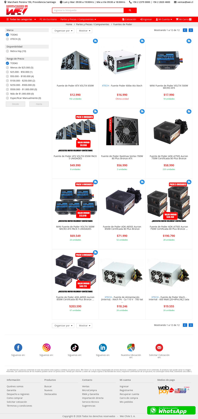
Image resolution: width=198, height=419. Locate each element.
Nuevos (48, 390)
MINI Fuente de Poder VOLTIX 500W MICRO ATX (169, 87)
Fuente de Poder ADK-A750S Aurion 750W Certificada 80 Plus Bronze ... (169, 228)
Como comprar (15, 398)
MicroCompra (89, 390)
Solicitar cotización (17, 402)
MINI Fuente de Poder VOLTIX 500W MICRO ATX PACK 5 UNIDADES (75, 228)
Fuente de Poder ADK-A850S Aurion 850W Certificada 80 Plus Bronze (122, 228)
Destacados (50, 394)
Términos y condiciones (19, 406)
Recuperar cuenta (129, 394)
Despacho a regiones (18, 394)
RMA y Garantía (90, 394)
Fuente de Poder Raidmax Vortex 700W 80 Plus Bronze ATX (122, 157)
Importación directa (92, 398)
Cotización (129, 19)
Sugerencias (88, 406)
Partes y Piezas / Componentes (92, 24)
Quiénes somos (15, 386)
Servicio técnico (90, 402)
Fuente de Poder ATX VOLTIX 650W (75, 86)
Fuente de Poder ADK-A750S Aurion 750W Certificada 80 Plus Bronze (169, 157)
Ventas (85, 386)
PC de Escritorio (48, 19)
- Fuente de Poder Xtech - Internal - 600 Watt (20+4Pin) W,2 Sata (169, 298)
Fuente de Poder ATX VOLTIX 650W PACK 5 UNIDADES (75, 157)
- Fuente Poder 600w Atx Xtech (122, 86)
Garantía (11, 390)
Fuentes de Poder (122, 24)
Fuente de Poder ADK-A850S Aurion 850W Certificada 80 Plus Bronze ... (75, 298)
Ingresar (146, 19)
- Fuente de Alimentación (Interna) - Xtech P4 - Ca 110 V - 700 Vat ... (122, 299)
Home (69, 24)
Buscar (48, 386)
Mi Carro (183, 19)
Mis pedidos (126, 402)
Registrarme (126, 390)
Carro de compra (129, 398)
